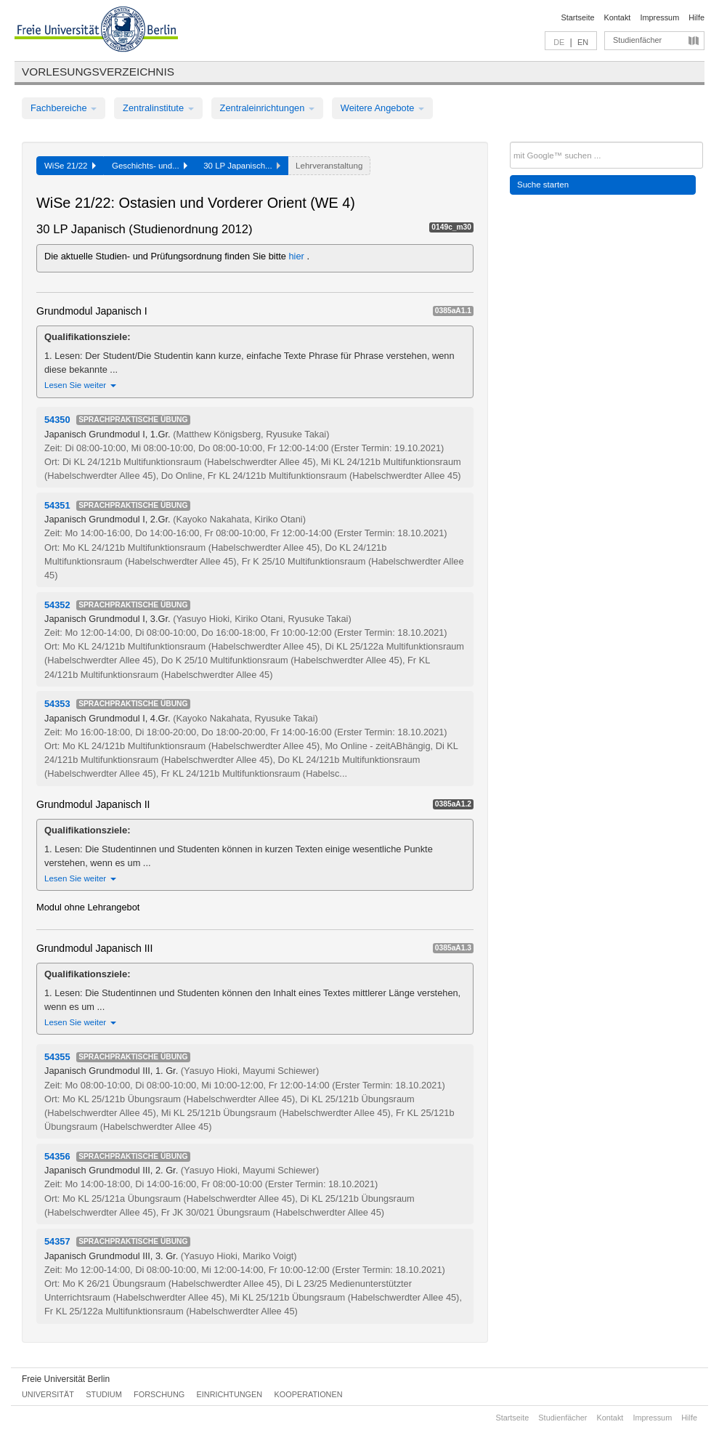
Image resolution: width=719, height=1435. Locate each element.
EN (582, 42)
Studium (104, 1394)
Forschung (159, 1394)
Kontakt (617, 17)
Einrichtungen (230, 1394)
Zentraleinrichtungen (267, 107)
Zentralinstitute (158, 107)
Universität (48, 1394)
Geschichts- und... (149, 165)
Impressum (659, 17)
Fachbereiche (64, 107)
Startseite (578, 17)
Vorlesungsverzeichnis (98, 71)
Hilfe (696, 17)
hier (298, 256)
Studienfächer (637, 40)
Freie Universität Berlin (66, 1379)
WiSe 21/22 (70, 165)
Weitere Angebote (382, 107)
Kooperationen (309, 1394)
